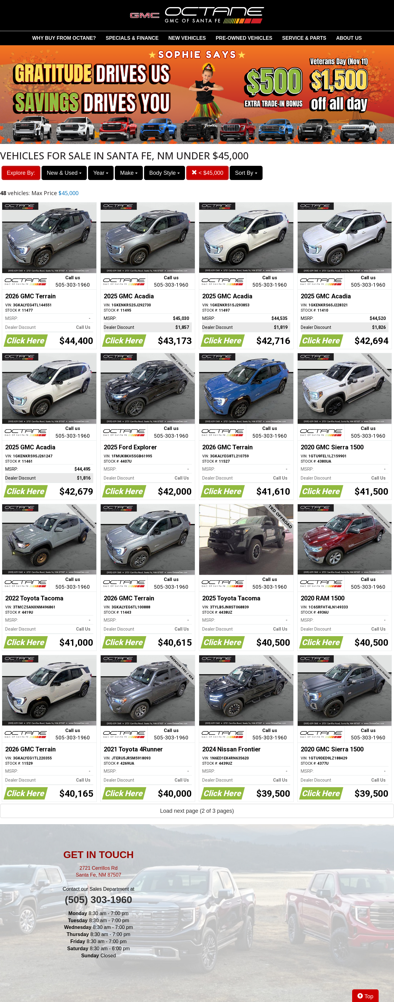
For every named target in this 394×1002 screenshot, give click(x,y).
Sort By (246, 173)
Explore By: (21, 173)
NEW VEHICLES (187, 38)
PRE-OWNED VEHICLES (244, 38)
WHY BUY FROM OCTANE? (64, 38)
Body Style (164, 173)
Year (100, 173)
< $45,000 (207, 173)
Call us (72, 282)
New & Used (64, 173)
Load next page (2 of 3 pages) (197, 811)
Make (129, 173)
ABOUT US (349, 38)
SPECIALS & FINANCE (132, 38)
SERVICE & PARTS (304, 38)
